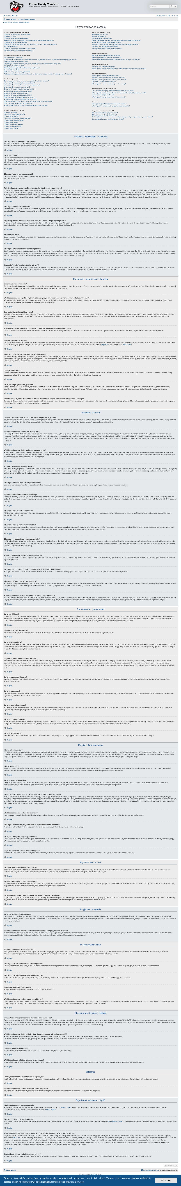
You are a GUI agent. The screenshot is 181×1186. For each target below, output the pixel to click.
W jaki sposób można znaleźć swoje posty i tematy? (109, 84)
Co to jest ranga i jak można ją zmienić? (17, 72)
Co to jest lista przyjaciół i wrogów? (103, 66)
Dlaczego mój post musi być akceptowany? (18, 103)
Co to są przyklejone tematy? (13, 124)
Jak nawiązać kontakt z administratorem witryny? (108, 119)
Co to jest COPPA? (10, 36)
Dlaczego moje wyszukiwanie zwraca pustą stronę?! (109, 80)
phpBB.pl (104, 345)
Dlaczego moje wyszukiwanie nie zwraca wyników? (108, 77)
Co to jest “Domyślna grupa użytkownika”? (106, 46)
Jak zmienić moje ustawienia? (13, 57)
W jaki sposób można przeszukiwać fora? (105, 75)
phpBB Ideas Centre (115, 1121)
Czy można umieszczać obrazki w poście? (17, 118)
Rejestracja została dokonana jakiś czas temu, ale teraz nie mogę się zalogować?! (30, 44)
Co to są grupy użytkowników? (102, 38)
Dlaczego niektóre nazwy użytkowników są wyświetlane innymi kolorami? (115, 44)
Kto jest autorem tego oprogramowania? (105, 113)
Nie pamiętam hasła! (10, 46)
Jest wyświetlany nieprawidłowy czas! (16, 61)
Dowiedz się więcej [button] (75, 1182)
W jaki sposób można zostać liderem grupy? (106, 42)
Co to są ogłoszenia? (11, 122)
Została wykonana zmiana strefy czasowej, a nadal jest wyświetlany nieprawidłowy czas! (32, 64)
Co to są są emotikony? (11, 116)
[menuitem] (14, 15)
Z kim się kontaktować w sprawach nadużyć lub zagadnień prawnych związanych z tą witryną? (122, 117)
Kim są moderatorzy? (99, 36)
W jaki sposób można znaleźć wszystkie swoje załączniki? (111, 106)
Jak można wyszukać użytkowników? (104, 82)
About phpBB (51, 1109)
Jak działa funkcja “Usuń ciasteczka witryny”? (18, 50)
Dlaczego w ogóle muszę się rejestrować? (17, 34)
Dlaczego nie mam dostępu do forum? (16, 93)
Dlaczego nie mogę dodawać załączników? (18, 95)
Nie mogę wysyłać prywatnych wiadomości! (106, 55)
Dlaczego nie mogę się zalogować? (15, 42)
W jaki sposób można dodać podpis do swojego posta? (22, 85)
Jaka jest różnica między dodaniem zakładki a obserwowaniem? (113, 91)
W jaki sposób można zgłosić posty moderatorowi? (20, 99)
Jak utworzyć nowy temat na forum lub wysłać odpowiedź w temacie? (26, 81)
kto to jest (16, 1138)
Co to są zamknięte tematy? (13, 126)
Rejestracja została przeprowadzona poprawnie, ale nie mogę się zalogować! (29, 40)
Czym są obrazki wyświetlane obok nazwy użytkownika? (22, 68)
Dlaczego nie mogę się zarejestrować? (16, 38)
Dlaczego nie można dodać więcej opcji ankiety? (19, 89)
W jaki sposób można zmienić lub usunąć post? (19, 83)
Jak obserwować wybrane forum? (103, 95)
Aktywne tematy (24, 22)
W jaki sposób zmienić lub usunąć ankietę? (18, 91)
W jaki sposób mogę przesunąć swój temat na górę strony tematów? (26, 105)
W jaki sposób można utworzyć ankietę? (17, 87)
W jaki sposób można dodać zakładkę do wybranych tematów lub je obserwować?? (119, 93)
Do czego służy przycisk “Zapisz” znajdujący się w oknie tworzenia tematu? (28, 101)
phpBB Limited (66, 1107)
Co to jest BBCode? (10, 112)
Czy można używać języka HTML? (15, 114)
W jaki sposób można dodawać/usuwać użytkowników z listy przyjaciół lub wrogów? (119, 68)
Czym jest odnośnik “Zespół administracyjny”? (107, 48)
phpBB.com (127, 345)
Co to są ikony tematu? (11, 128)
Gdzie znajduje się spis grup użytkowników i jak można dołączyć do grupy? (116, 40)
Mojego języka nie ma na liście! (14, 66)
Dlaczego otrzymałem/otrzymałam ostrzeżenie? (19, 97)
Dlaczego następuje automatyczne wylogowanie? (20, 48)
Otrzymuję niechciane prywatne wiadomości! (106, 57)
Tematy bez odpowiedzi (10, 22)
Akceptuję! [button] (166, 1180)
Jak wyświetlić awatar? (11, 70)
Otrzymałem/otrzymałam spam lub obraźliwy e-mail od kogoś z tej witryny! (116, 59)
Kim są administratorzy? (100, 34)
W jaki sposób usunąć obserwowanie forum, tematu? (109, 97)
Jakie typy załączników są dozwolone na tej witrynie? (109, 104)
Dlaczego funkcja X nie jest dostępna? (104, 115)
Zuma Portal (93, 1174)
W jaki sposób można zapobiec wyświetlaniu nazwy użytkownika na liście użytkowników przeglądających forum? (40, 59)
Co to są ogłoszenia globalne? (14, 120)
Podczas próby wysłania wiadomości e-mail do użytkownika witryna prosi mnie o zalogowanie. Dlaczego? (38, 74)
